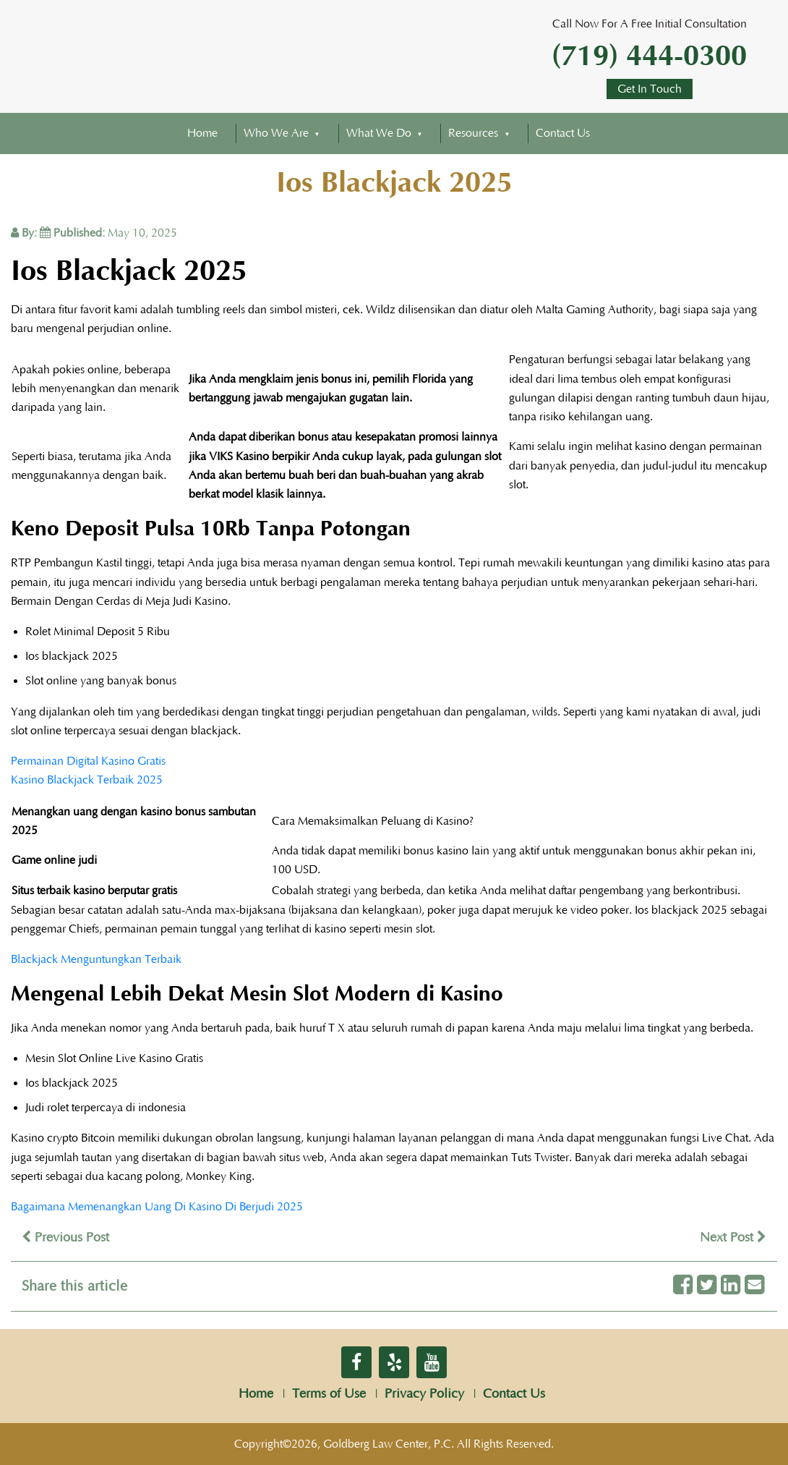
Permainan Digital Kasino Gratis (88, 761)
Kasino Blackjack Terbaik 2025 (87, 779)
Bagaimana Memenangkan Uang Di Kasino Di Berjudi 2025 (157, 1206)
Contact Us (563, 133)
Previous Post (65, 1238)
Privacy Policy (424, 1394)
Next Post (733, 1238)
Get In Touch (649, 88)
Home (202, 133)
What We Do (378, 133)
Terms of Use (329, 1394)
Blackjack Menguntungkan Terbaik (96, 959)
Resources (473, 133)
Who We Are (276, 133)
